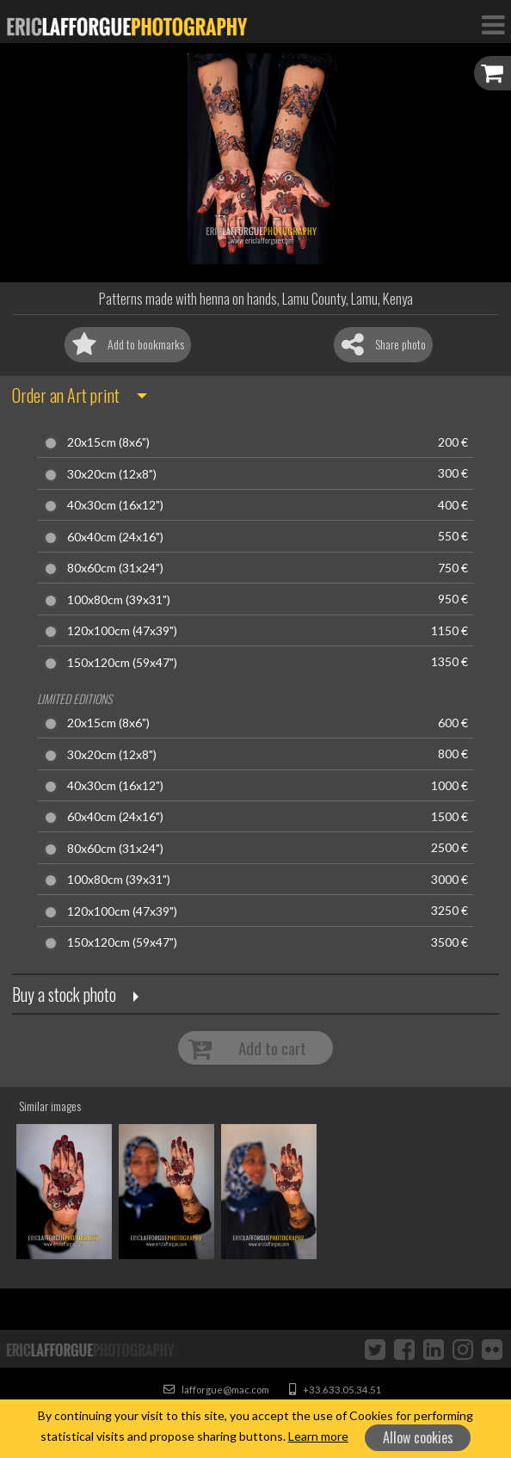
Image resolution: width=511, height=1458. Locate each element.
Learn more (318, 1436)
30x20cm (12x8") (112, 474)
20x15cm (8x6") (108, 442)
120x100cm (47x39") (122, 631)
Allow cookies (418, 1437)
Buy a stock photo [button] (64, 994)
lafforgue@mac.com (216, 1389)
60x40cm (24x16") (115, 537)
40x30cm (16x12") (115, 505)
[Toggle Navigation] (493, 24)
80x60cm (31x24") (115, 568)
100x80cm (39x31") (118, 600)
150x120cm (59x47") (122, 663)
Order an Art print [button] (66, 395)
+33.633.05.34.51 (335, 1389)
